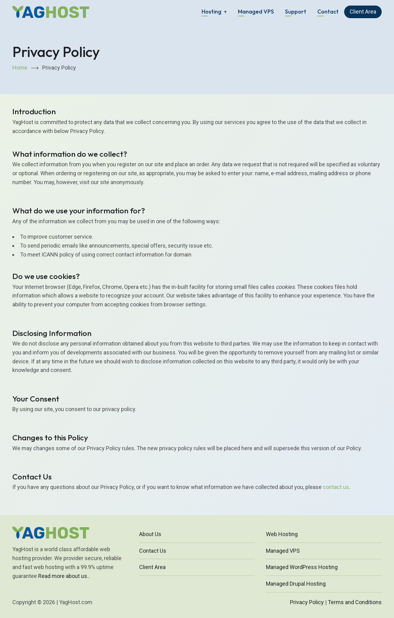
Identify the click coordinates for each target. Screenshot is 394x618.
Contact (328, 11)
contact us (336, 487)
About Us (150, 534)
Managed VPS (256, 11)
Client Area (363, 11)
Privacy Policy (307, 602)
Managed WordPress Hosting (302, 567)
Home (19, 67)
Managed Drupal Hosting (296, 583)
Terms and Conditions (355, 602)
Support (295, 11)
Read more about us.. (64, 576)
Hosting (211, 11)
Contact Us (152, 550)
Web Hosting (282, 534)
